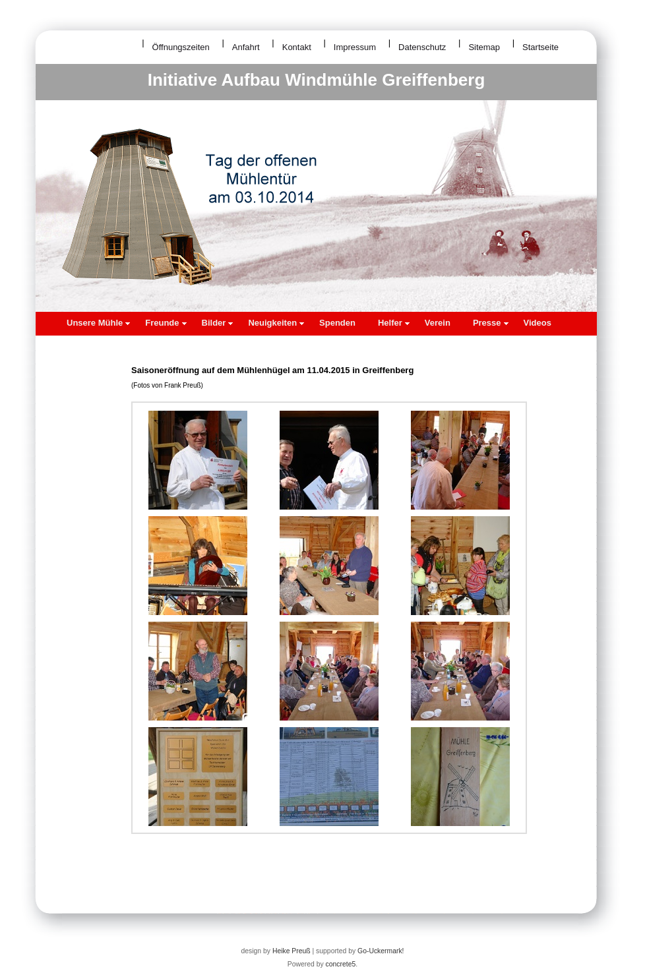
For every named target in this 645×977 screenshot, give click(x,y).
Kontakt (296, 47)
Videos (537, 323)
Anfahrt (246, 47)
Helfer (394, 323)
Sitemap (484, 47)
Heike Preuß (291, 951)
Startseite (540, 47)
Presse (490, 323)
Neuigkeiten (276, 323)
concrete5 (341, 964)
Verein (437, 323)
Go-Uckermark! (380, 951)
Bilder (217, 323)
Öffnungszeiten (181, 47)
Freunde (165, 323)
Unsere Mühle (98, 323)
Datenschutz (422, 47)
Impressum (355, 47)
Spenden (337, 323)
